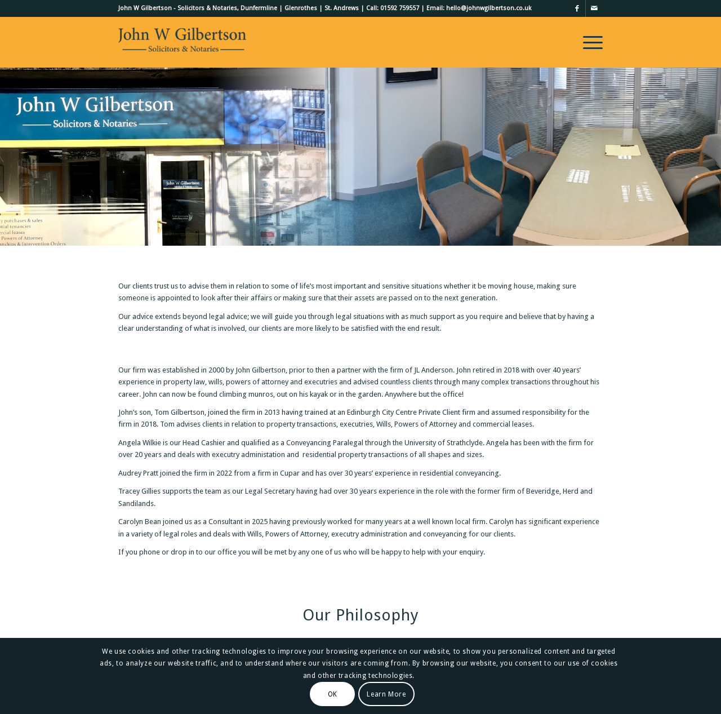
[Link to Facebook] (577, 8)
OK (332, 694)
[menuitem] (589, 42)
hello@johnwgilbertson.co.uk (488, 8)
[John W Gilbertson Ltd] (182, 42)
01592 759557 (399, 8)
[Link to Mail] (594, 8)
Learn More (386, 694)
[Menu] (589, 42)
